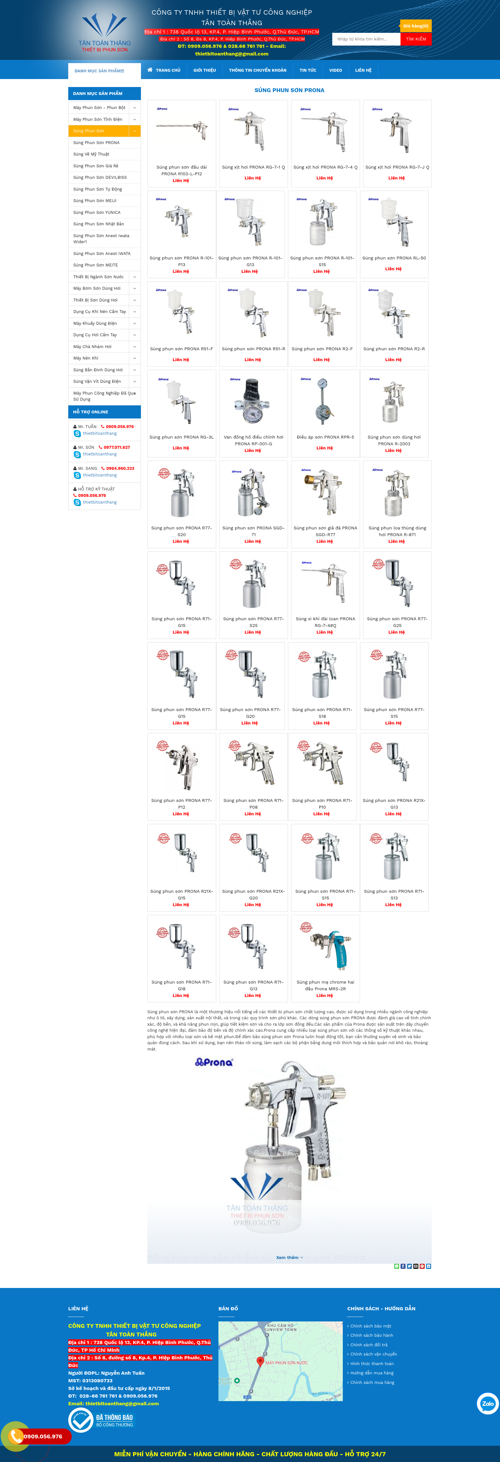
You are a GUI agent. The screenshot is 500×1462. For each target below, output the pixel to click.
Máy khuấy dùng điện (107, 324)
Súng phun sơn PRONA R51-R (253, 348)
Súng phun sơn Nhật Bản (98, 224)
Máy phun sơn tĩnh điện (107, 120)
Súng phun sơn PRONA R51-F (181, 348)
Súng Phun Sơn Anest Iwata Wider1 (101, 238)
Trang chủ (163, 70)
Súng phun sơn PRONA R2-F (322, 348)
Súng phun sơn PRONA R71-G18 (181, 985)
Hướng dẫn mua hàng (371, 1373)
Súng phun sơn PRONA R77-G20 (250, 713)
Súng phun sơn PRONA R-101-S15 (322, 261)
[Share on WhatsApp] (396, 1266)
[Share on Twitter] (409, 1266)
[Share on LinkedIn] (428, 1266)
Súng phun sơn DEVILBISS (100, 177)
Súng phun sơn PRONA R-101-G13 (250, 261)
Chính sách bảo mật (370, 1326)
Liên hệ (363, 70)
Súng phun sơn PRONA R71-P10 (322, 804)
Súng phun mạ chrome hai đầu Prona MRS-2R (325, 985)
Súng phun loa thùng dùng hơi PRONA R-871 (397, 531)
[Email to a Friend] (416, 1266)
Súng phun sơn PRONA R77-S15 (394, 713)
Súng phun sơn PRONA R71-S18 (322, 713)
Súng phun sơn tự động (97, 189)
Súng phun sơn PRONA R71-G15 (181, 622)
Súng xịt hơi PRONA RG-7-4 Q (325, 167)
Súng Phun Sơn (107, 131)
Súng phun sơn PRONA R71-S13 (394, 894)
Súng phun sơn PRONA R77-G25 (397, 622)
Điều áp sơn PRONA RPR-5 (325, 437)
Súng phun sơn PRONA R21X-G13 (394, 804)
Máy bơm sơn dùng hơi (107, 289)
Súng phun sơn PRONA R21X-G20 (253, 894)
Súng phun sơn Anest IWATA (102, 253)
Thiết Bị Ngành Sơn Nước (107, 277)
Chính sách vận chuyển (373, 1354)
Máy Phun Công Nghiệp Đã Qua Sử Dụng (107, 395)
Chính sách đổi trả (368, 1344)
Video (335, 70)
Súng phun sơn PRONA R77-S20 (181, 531)
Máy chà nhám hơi (107, 347)
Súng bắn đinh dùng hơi (107, 370)
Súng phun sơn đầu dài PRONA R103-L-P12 (182, 170)
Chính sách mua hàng (372, 1382)
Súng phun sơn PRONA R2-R (394, 348)
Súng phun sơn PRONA (96, 142)
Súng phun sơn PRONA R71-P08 (254, 804)
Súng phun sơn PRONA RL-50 (394, 257)
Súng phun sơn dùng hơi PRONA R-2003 (394, 440)
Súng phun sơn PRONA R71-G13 (254, 985)
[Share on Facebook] (403, 1266)
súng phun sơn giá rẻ (95, 166)
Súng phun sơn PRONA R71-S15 (325, 894)
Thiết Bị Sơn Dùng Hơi (107, 300)
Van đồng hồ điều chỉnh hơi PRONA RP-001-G (253, 440)
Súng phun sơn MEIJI (94, 200)
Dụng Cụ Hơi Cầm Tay (107, 335)
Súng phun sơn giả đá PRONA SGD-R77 (325, 531)
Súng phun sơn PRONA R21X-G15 (181, 894)
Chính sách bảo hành (371, 1335)
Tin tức (307, 70)
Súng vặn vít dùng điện (107, 382)
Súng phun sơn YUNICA (97, 212)
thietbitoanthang (95, 433)
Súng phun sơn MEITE (95, 265)
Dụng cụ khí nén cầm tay (107, 312)
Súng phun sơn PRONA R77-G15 (181, 713)
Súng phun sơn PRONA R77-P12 (181, 804)
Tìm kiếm (416, 38)
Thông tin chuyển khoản (257, 70)
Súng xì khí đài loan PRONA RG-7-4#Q (325, 622)
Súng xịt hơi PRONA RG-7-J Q (397, 167)
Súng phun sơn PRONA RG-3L (182, 437)
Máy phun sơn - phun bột (107, 108)
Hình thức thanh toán (372, 1363)
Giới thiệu (205, 70)
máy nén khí (107, 358)
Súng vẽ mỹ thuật (91, 154)
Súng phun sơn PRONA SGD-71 (254, 531)
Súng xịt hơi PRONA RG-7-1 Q (253, 167)
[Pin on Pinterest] (422, 1266)
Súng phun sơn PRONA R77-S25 (253, 622)
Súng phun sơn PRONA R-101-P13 (182, 261)
